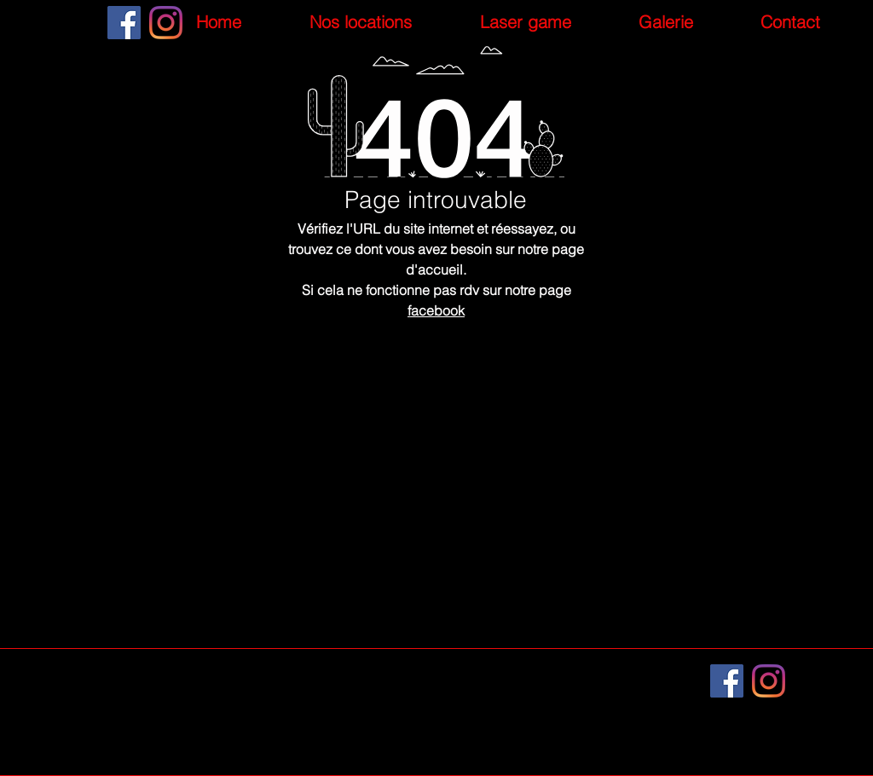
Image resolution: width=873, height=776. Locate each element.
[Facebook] (124, 22)
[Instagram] (165, 22)
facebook (436, 310)
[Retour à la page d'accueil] (436, 525)
